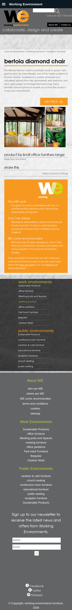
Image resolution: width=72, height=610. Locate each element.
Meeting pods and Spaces (32, 296)
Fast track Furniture (28, 312)
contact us (66, 25)
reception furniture (32, 355)
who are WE (35, 388)
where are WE (35, 393)
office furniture (32, 291)
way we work (26, 264)
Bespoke (22, 317)
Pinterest (36, 595)
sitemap (35, 413)
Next (55, 144)
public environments (36, 330)
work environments (14, 51)
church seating (26, 360)
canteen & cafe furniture (32, 345)
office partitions (32, 306)
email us (50, 264)
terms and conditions (35, 403)
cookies (35, 408)
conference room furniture (32, 339)
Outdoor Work (25, 322)
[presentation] (36, 564)
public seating (32, 366)
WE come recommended (35, 398)
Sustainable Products (29, 285)
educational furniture (32, 350)
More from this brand (15, 159)
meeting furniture (35, 51)
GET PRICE (53, 101)
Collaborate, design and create (32, 30)
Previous (55, 109)
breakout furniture (56, 51)
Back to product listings (56, 173)
